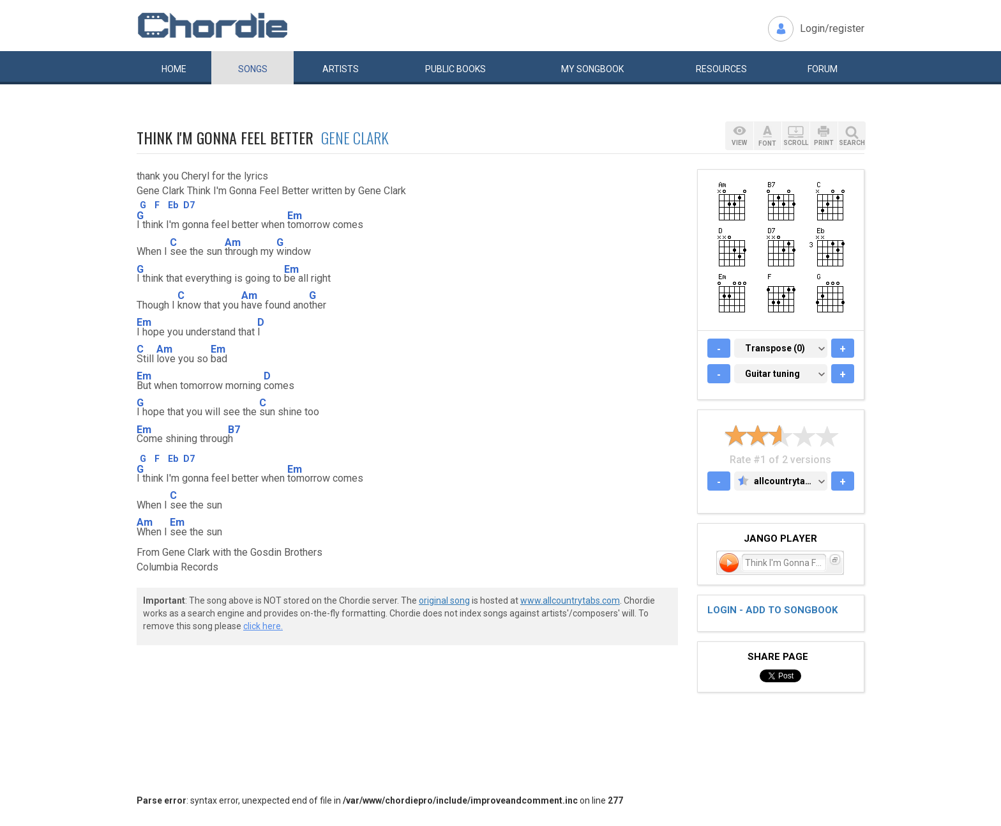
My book (592, 69)
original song (444, 600)
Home (174, 69)
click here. (263, 626)
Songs (252, 69)
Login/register (832, 28)
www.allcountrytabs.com (570, 600)
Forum (823, 69)
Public (455, 69)
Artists (340, 69)
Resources (721, 69)
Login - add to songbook (772, 610)
